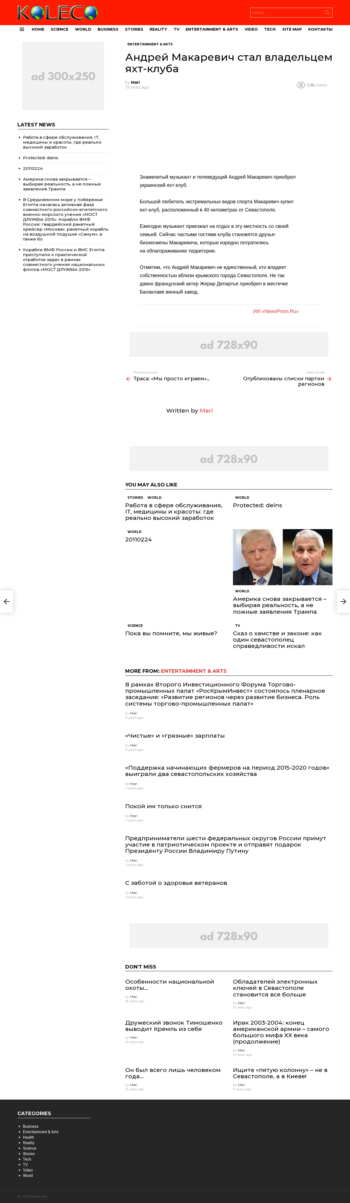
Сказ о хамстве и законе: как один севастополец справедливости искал (277, 639)
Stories (134, 29)
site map (292, 29)
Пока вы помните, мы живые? (171, 633)
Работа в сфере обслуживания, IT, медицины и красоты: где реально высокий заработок (173, 511)
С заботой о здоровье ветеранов (176, 882)
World (83, 29)
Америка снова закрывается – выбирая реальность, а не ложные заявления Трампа (279, 605)
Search (327, 14)
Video (251, 29)
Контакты (320, 29)
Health (28, 1137)
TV (176, 29)
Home (38, 29)
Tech (270, 29)
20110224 (138, 539)
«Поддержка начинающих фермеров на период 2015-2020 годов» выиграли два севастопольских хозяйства (227, 770)
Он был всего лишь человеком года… (173, 1073)
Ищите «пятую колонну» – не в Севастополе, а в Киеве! (280, 1073)
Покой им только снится (163, 806)
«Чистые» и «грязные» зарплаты (175, 735)
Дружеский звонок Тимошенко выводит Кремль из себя (174, 1025)
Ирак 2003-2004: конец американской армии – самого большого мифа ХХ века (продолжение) (281, 1032)
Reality (158, 29)
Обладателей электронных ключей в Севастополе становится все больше (275, 988)
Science (59, 29)
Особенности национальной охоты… (169, 984)
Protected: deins (257, 505)
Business (108, 29)
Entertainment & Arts (212, 29)
